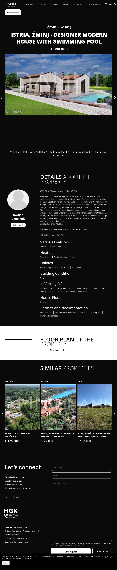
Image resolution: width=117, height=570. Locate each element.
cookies (23, 556)
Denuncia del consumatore (16, 542)
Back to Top (102, 551)
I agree (6, 563)
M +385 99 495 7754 (13, 484)
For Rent (41, 4)
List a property (94, 4)
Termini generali (12, 534)
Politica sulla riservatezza (16, 538)
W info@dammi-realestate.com (18, 488)
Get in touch (18, 225)
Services (65, 4)
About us (78, 4)
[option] (58, 84)
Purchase (54, 4)
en (110, 4)
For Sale (29, 4)
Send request (71, 552)
